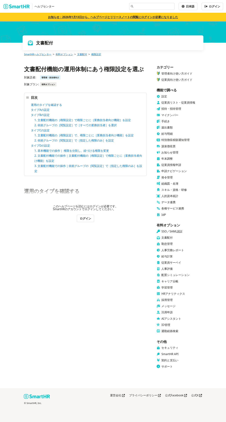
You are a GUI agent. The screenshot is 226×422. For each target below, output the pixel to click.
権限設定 (96, 54)
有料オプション (64, 54)
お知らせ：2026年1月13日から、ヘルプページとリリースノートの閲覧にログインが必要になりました (113, 17)
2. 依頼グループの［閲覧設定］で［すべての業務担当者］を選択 (75, 125)
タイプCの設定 (40, 130)
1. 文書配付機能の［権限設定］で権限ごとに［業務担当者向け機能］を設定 (82, 120)
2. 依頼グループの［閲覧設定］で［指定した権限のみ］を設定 (74, 140)
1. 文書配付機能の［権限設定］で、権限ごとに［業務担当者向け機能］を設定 (84, 135)
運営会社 (117, 395)
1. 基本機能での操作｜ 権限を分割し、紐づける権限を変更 (71, 151)
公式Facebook (176, 395)
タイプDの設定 (40, 145)
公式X (196, 395)
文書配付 (82, 54)
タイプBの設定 (40, 115)
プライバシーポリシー (145, 395)
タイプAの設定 (40, 110)
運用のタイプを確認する (46, 105)
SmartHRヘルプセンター (37, 54)
